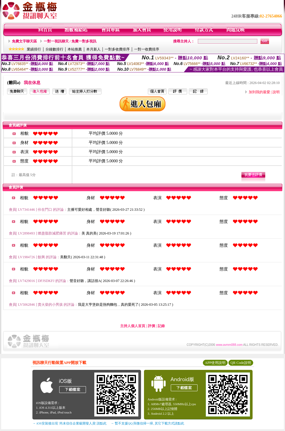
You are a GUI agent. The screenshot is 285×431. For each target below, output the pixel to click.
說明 (276, 92)
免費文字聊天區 (24, 41)
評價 (151, 326)
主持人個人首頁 (132, 326)
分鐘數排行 (54, 49)
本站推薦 (75, 49)
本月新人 (93, 49)
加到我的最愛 (259, 92)
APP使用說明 (215, 363)
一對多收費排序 (117, 49)
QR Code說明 (241, 363)
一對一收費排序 (146, 49)
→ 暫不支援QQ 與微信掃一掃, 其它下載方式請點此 (147, 423)
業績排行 (34, 49)
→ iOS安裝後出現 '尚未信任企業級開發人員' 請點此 (69, 423)
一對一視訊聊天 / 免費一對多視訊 (70, 41)
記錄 (161, 326)
